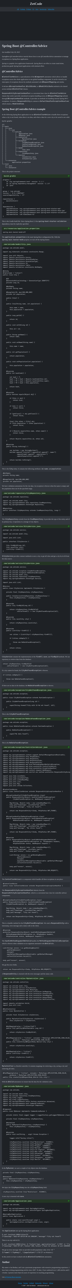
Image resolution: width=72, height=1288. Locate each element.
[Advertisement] (36, 26)
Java (36, 9)
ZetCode (36, 4)
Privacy (45, 1283)
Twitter (25, 1283)
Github (31, 1283)
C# (33, 9)
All (18, 9)
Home (20, 1283)
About (51, 1283)
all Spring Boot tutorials (13, 1277)
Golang (22, 9)
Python (28, 9)
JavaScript (43, 9)
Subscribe (51, 9)
